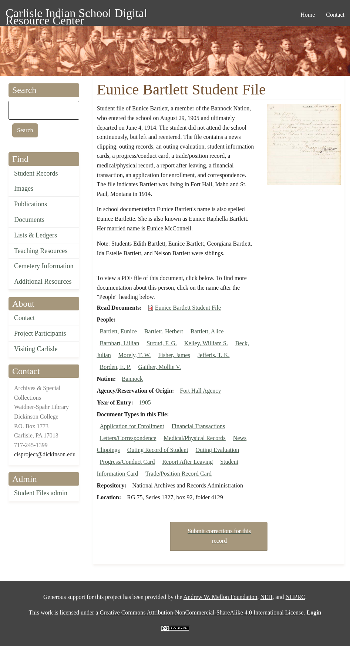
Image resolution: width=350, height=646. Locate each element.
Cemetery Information (43, 266)
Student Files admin (40, 493)
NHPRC (295, 597)
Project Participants (40, 333)
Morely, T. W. (134, 355)
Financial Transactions (198, 426)
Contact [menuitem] (335, 14)
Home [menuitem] (307, 14)
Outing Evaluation (217, 450)
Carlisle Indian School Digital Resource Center (76, 14)
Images (23, 188)
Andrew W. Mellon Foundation (221, 597)
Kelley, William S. (206, 343)
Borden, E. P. (115, 367)
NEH (266, 597)
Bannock (132, 379)
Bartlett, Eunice (118, 331)
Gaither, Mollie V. (159, 367)
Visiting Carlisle (35, 349)
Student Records (36, 173)
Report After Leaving (187, 462)
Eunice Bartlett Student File (188, 307)
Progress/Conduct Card (127, 462)
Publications (30, 204)
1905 (145, 402)
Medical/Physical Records (195, 438)
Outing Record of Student (157, 450)
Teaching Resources (40, 250)
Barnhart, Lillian (119, 343)
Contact (24, 318)
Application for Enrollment (132, 426)
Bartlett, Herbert (163, 331)
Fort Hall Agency (200, 390)
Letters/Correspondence (128, 438)
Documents (29, 219)
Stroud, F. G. (162, 343)
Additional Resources (42, 281)
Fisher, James (174, 355)
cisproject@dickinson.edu (44, 454)
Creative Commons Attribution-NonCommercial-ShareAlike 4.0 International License (201, 612)
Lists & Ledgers (35, 235)
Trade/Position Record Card (178, 473)
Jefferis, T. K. (214, 355)
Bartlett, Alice (207, 331)
